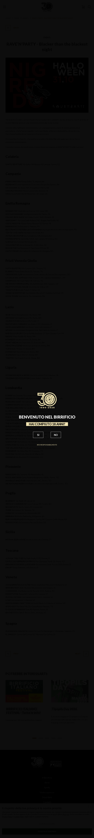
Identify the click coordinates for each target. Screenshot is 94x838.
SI (38, 434)
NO (56, 434)
